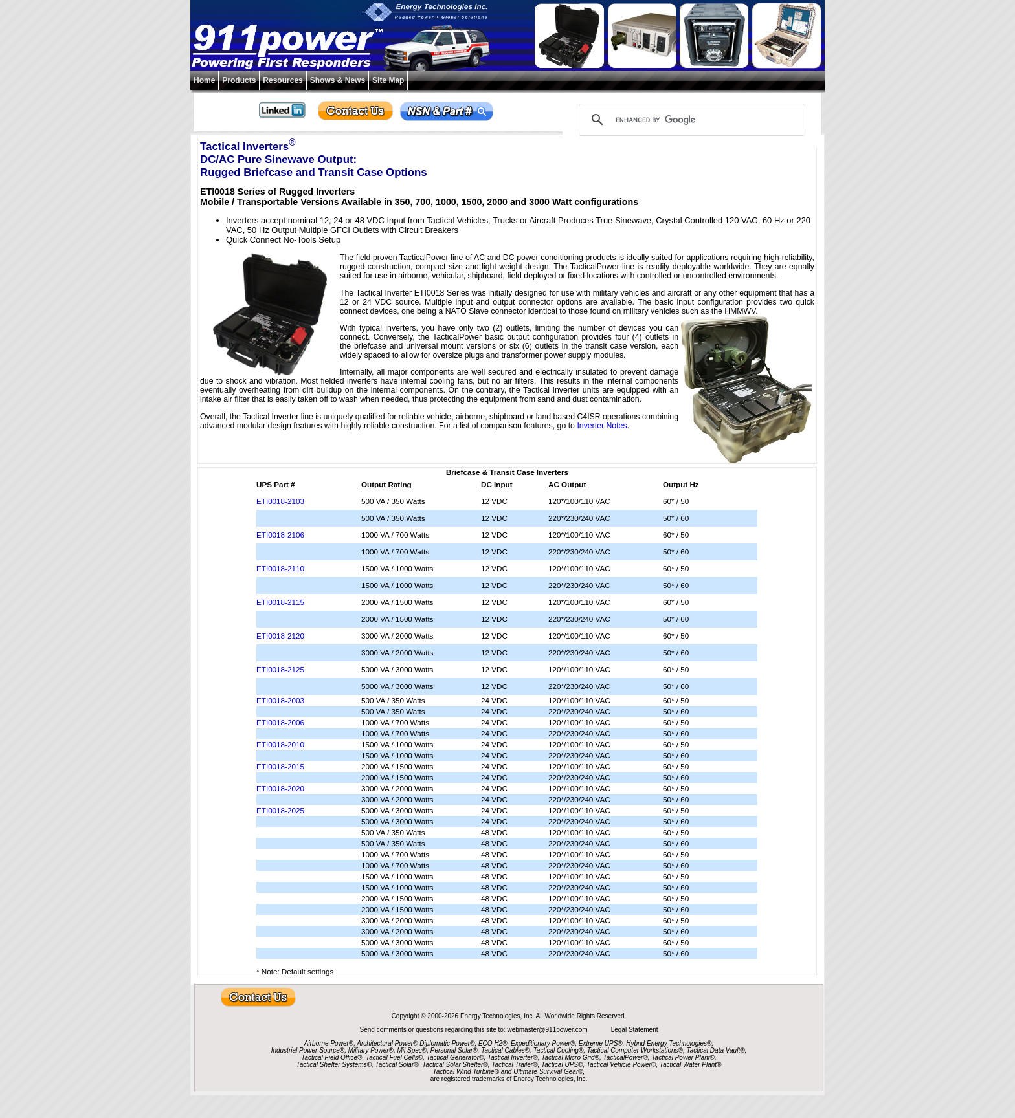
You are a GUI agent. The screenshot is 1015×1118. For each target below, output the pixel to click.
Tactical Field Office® (331, 1057)
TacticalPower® (625, 1057)
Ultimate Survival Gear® (548, 1071)
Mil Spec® (412, 1050)
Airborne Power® (328, 1043)
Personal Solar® (454, 1050)
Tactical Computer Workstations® (635, 1050)
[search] (690, 119)
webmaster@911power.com (548, 1029)
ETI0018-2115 (280, 602)
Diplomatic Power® (446, 1043)
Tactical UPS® (562, 1064)
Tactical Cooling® (558, 1050)
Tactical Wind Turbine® (466, 1071)
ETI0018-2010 (280, 744)
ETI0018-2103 (280, 501)
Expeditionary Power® (543, 1043)
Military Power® (371, 1050)
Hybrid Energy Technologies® (668, 1043)
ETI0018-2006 (280, 722)
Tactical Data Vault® (716, 1050)
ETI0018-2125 (280, 669)
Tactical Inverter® (512, 1057)
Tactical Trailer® (514, 1064)
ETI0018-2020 (280, 788)
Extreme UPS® (601, 1043)
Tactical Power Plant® (683, 1057)
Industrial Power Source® (308, 1050)
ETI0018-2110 (280, 568)
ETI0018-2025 (280, 810)
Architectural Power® (387, 1043)
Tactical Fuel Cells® (394, 1057)
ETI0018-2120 (280, 635)
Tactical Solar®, (398, 1064)
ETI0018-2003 (280, 700)
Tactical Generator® (455, 1057)
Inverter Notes (602, 425)
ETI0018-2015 (280, 766)
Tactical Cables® (505, 1050)
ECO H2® (493, 1043)
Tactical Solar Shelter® (455, 1064)
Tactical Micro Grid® (570, 1057)
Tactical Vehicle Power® (621, 1064)
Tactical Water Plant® (691, 1064)
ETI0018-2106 (280, 535)
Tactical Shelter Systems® (334, 1064)
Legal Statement (634, 1029)
